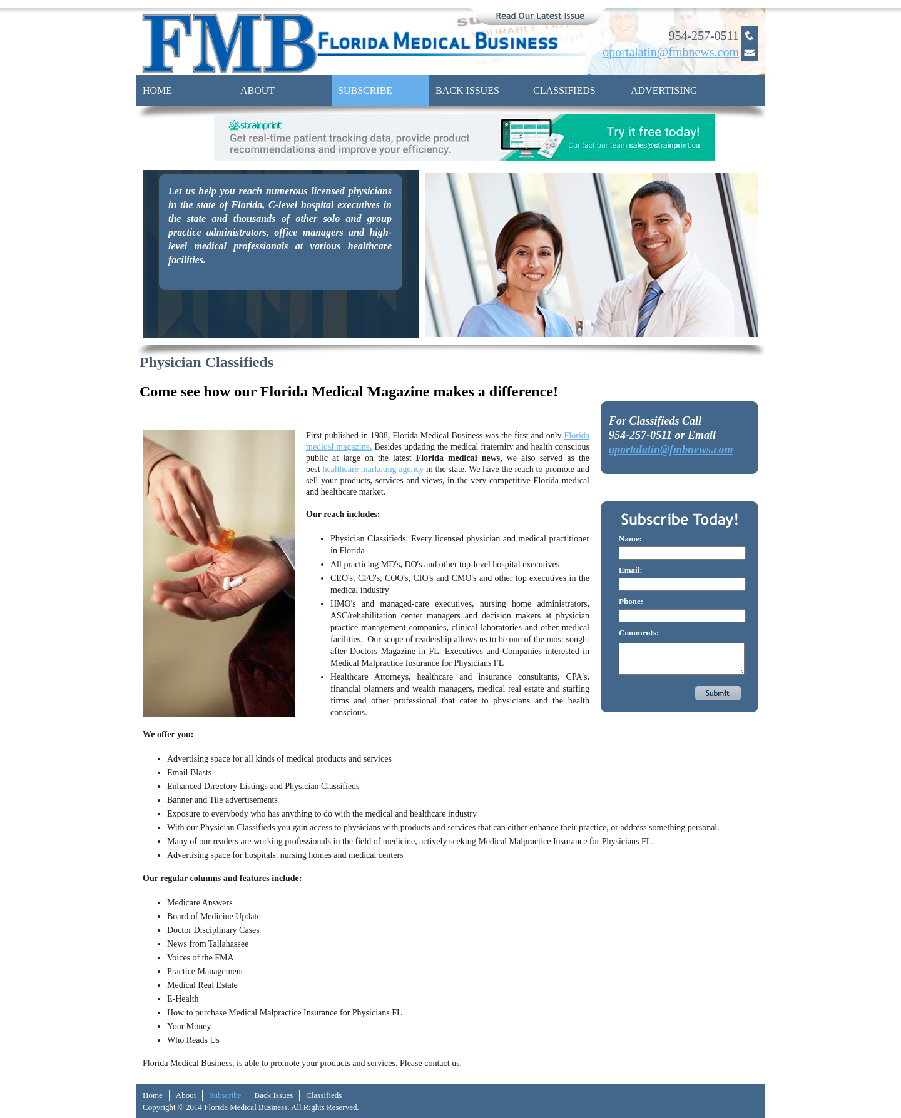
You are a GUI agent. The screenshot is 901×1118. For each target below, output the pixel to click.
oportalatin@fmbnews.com (671, 449)
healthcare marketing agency (373, 469)
